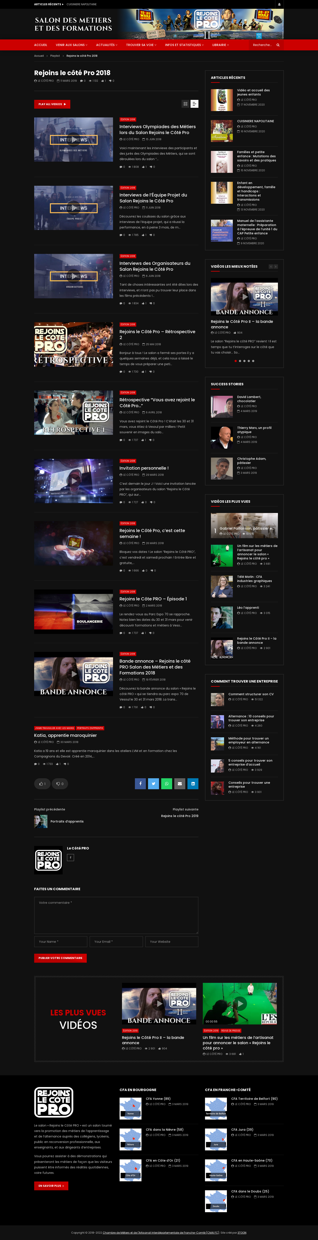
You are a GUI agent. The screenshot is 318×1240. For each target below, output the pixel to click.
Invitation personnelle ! (144, 468)
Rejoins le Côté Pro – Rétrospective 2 (157, 335)
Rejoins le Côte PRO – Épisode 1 (153, 599)
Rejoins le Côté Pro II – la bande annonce (242, 324)
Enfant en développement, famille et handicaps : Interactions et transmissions (256, 191)
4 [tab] (249, 361)
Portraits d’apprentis (67, 821)
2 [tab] (240, 361)
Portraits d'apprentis (90, 728)
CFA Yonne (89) (158, 1099)
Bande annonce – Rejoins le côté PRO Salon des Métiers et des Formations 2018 (155, 667)
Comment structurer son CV (251, 694)
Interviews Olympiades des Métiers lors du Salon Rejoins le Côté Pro (158, 130)
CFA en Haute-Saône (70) (251, 1160)
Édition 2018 (128, 119)
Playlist (55, 56)
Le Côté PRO (46, 81)
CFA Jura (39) (242, 1129)
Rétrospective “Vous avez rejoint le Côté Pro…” (157, 403)
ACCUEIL (40, 45)
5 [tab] (253, 361)
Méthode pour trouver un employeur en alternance (248, 740)
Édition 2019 (130, 1030)
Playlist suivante (185, 809)
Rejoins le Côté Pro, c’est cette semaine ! (152, 533)
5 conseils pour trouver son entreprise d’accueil (250, 762)
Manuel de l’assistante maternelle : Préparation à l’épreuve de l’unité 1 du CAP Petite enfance (257, 227)
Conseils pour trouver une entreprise (249, 784)
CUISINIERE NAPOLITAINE (255, 121)
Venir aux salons (70, 45)
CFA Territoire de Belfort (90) (254, 1099)
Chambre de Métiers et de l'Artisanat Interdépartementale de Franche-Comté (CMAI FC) (161, 1233)
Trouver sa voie (140, 45)
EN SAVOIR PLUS (51, 1186)
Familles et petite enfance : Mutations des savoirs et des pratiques (256, 156)
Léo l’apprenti (248, 607)
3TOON (242, 1233)
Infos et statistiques (183, 45)
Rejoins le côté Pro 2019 (179, 816)
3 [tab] (244, 361)
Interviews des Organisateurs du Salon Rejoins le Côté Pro (155, 266)
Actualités (105, 45)
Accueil (39, 56)
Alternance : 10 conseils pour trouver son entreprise (251, 718)
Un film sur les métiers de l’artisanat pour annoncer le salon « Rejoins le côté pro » (257, 552)
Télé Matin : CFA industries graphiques (254, 579)
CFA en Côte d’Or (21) (163, 1160)
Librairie (219, 45)
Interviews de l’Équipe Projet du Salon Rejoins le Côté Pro (153, 198)
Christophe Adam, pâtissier (251, 460)
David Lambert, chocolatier (249, 399)
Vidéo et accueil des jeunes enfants (90, 4)
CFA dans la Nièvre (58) (165, 1129)
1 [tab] (236, 361)
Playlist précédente (49, 809)
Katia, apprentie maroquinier (65, 735)
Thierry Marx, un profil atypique (254, 430)
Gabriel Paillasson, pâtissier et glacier (253, 528)
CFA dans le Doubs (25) (250, 1191)
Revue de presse (230, 1030)
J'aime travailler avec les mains (54, 728)
